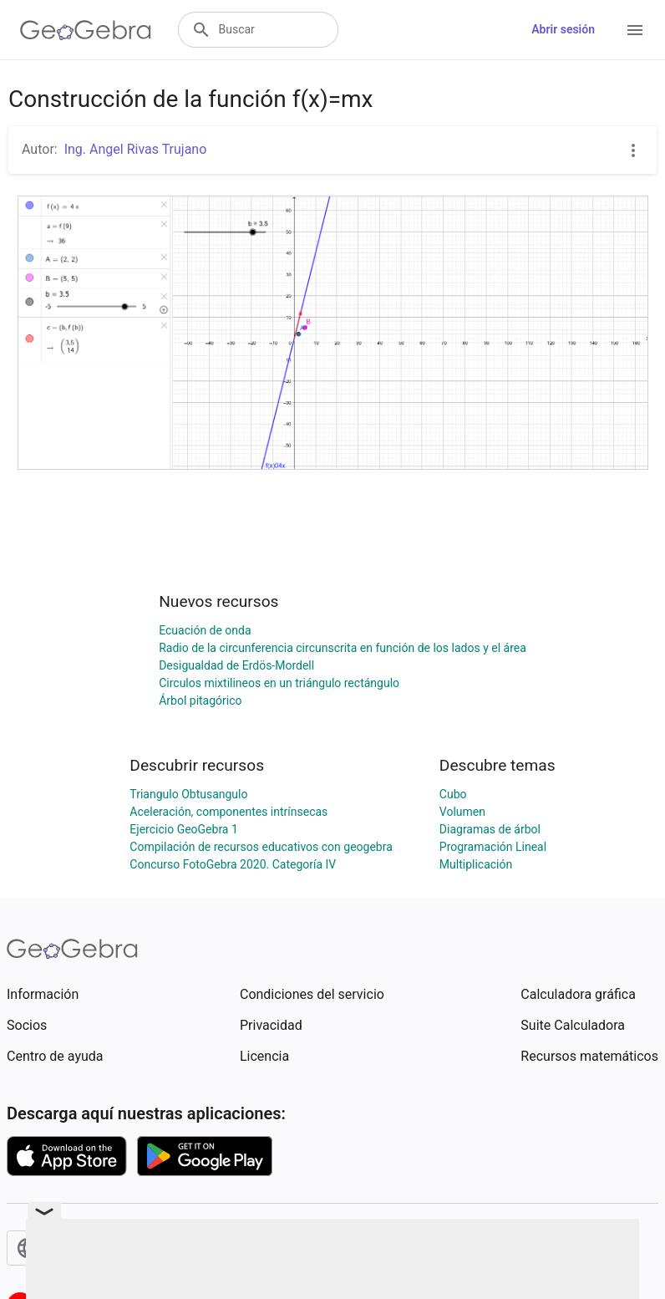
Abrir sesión (563, 29)
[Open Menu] (635, 30)
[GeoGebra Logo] (85, 30)
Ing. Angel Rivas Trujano (135, 149)
